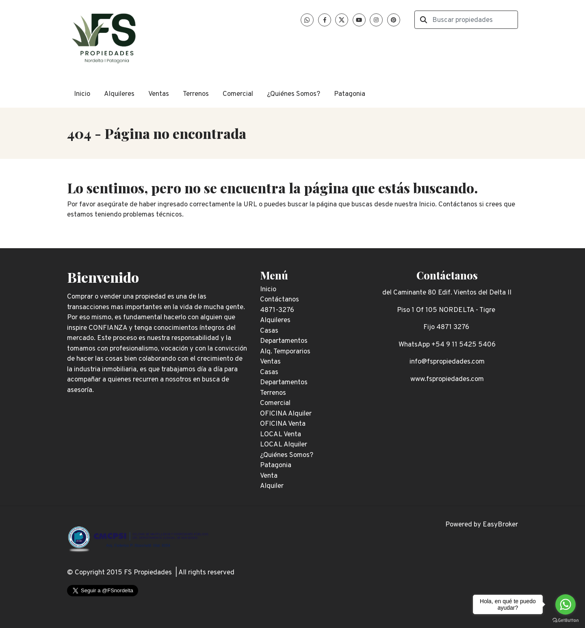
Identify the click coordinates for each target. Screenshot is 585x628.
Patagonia (349, 94)
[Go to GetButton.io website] (565, 619)
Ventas (158, 94)
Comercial (238, 94)
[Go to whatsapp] (565, 604)
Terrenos (196, 94)
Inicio (82, 94)
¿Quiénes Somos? (293, 94)
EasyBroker (500, 524)
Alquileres (119, 94)
